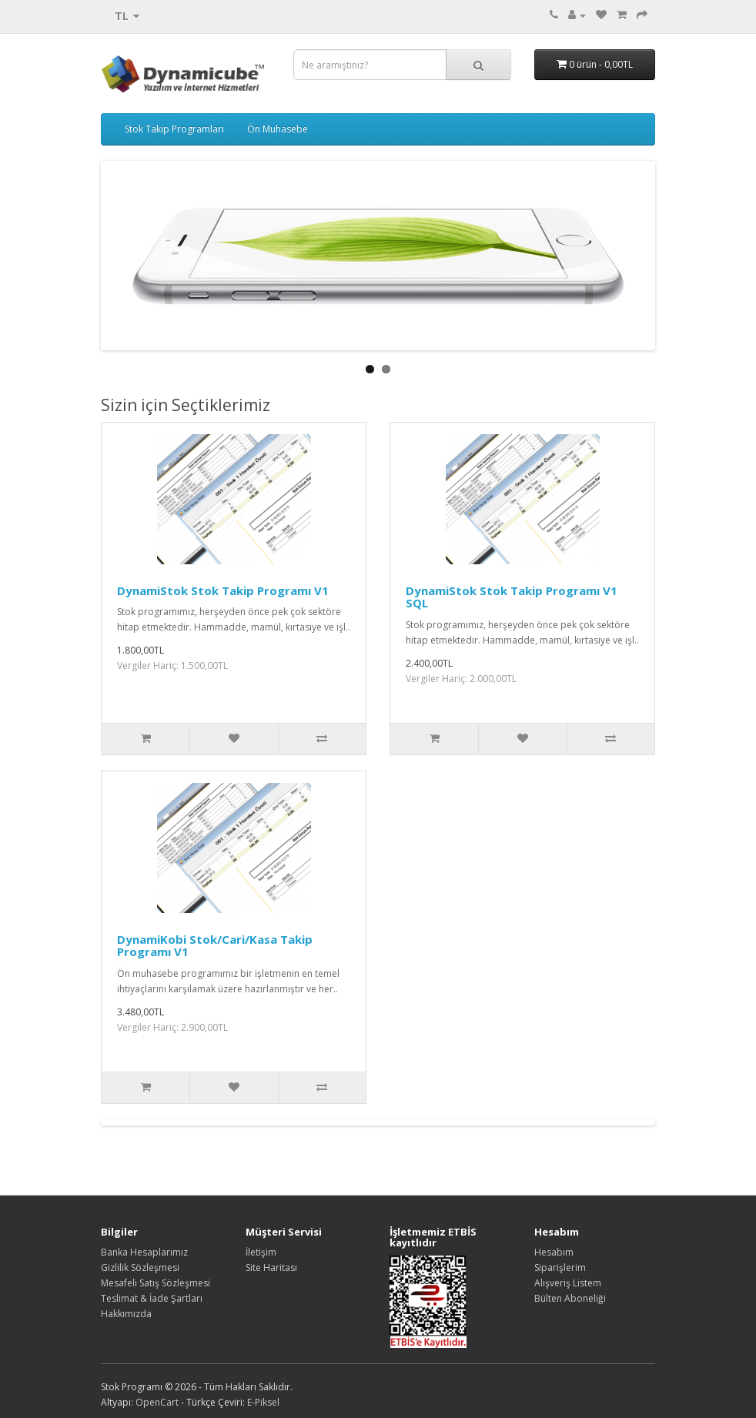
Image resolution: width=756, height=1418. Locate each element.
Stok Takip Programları (174, 128)
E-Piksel (263, 1402)
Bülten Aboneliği (570, 1298)
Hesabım (554, 1252)
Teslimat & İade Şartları (151, 1298)
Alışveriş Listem (567, 1282)
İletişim (261, 1252)
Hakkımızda (126, 1313)
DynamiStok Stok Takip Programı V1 (223, 590)
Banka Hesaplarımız (144, 1252)
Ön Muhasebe (277, 128)
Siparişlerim (560, 1267)
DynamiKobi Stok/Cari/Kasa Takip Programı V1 (215, 945)
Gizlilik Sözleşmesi (140, 1267)
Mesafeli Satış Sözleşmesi (155, 1282)
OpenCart (157, 1402)
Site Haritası (271, 1267)
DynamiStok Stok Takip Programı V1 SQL (511, 597)
